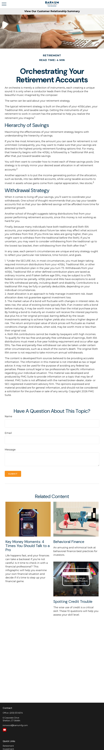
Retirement (8, 746)
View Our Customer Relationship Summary (52, 11)
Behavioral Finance (68, 541)
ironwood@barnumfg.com (15, 725)
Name (8, 416)
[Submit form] (13, 474)
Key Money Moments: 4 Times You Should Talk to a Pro (27, 545)
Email (8, 433)
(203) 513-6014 (16, 713)
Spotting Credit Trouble (72, 601)
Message (10, 449)
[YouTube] (4, 730)
